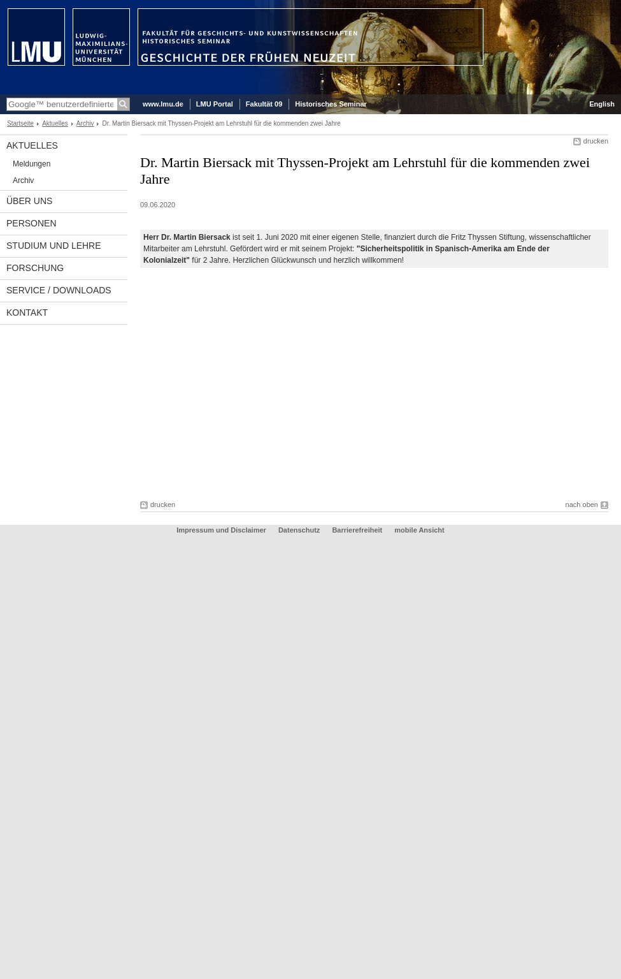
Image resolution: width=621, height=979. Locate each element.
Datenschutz (299, 530)
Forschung (35, 268)
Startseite (20, 123)
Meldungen (31, 163)
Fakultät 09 (264, 104)
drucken (595, 141)
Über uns (29, 201)
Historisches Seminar (331, 104)
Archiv (85, 123)
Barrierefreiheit (358, 530)
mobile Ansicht (419, 530)
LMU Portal (214, 104)
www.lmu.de (163, 104)
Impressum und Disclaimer (221, 530)
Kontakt (27, 312)
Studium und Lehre (53, 245)
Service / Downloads (58, 290)
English (602, 104)
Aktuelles (55, 123)
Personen (31, 223)
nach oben (582, 504)
